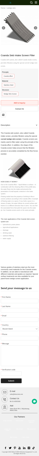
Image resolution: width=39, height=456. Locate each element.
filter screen (19, 429)
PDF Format (3, 114)
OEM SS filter (19, 420)
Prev (3, 28)
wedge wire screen (7, 429)
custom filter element (31, 421)
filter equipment (31, 429)
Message (5, 343)
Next (35, 28)
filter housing (13, 437)
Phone (4, 334)
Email (3, 316)
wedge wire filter (7, 420)
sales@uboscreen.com (16, 394)
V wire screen (25, 437)
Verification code (8, 370)
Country (4, 325)
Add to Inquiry (19, 103)
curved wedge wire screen (11, 139)
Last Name (5, 306)
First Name (6, 297)
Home (3, 8)
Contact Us (19, 109)
